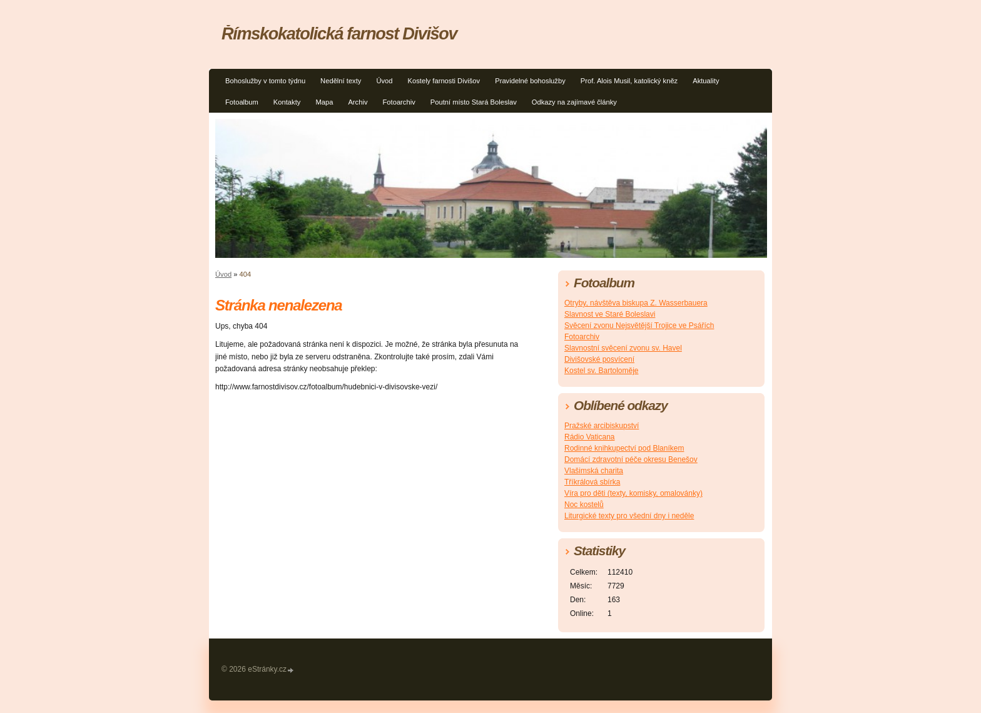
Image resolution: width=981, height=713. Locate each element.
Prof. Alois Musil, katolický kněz (629, 81)
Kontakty (287, 102)
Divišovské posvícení (599, 359)
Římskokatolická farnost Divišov (339, 33)
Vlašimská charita (593, 470)
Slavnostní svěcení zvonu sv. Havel (623, 348)
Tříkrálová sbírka (592, 482)
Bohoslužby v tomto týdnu (265, 81)
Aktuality (706, 81)
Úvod (384, 81)
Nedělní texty (340, 81)
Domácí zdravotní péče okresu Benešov (631, 459)
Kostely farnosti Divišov (444, 81)
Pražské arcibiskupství (601, 425)
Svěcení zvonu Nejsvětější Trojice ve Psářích (639, 325)
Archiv (357, 102)
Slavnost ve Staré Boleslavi (609, 314)
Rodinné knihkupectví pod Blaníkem (624, 448)
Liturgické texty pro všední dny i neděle (629, 515)
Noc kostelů (584, 504)
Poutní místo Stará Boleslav (473, 102)
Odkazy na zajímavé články (574, 102)
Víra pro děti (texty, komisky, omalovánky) (633, 493)
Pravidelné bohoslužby (530, 81)
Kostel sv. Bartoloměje (601, 370)
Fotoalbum (241, 102)
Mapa (324, 102)
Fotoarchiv (399, 102)
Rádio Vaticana (589, 437)
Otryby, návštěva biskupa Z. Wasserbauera (636, 303)
